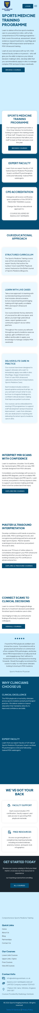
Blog (4, 936)
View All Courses (8, 966)
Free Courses (7, 962)
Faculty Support (22, 805)
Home (4, 929)
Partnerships (7, 939)
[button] (35, 6)
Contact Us (6, 943)
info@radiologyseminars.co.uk (18, 978)
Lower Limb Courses (10, 955)
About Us (5, 932)
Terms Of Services (13, 1010)
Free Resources (22, 831)
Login (27, 6)
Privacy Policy (27, 1010)
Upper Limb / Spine (9, 959)
